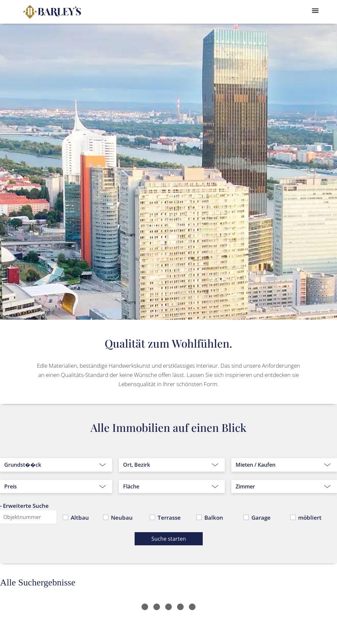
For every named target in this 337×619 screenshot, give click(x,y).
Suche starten (168, 538)
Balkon (213, 517)
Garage (261, 517)
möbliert (310, 517)
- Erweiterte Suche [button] (24, 505)
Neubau (122, 517)
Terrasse (169, 517)
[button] (315, 10)
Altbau (80, 517)
